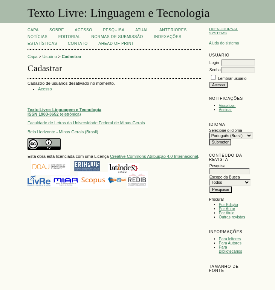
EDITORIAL (69, 37)
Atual (141, 30)
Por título (227, 213)
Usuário (50, 56)
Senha (215, 70)
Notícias (37, 37)
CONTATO (78, 43)
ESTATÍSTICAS (42, 43)
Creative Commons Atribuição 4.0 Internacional (154, 156)
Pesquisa (113, 30)
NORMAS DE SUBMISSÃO (117, 37)
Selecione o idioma (225, 130)
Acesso (83, 30)
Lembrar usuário (232, 78)
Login (214, 63)
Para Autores (230, 243)
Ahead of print (116, 43)
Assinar (225, 110)
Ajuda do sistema (224, 43)
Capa (33, 30)
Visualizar (227, 106)
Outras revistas (232, 217)
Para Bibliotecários (230, 249)
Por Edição (228, 205)
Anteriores (173, 30)
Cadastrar (71, 56)
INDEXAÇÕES (167, 37)
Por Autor (227, 209)
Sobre (56, 30)
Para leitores (230, 239)
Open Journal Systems (223, 31)
